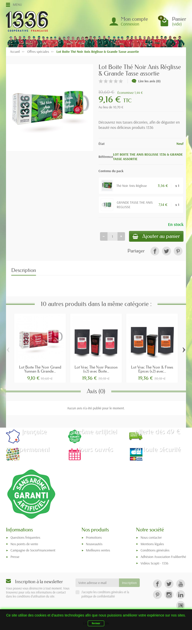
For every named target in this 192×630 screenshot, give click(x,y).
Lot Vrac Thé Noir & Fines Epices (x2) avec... (152, 369)
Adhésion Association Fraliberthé (163, 557)
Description (23, 271)
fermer (96, 623)
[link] (154, 251)
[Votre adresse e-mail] (97, 583)
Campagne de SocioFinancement (33, 551)
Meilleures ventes (98, 551)
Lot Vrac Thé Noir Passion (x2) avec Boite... (96, 369)
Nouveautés (94, 544)
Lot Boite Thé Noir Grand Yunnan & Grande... (40, 369)
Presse (14, 557)
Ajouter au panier (155, 236)
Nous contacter (151, 538)
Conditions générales (155, 551)
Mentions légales (152, 544)
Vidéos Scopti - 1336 (154, 563)
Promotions (94, 538)
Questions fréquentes (25, 538)
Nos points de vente (24, 544)
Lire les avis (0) (146, 81)
